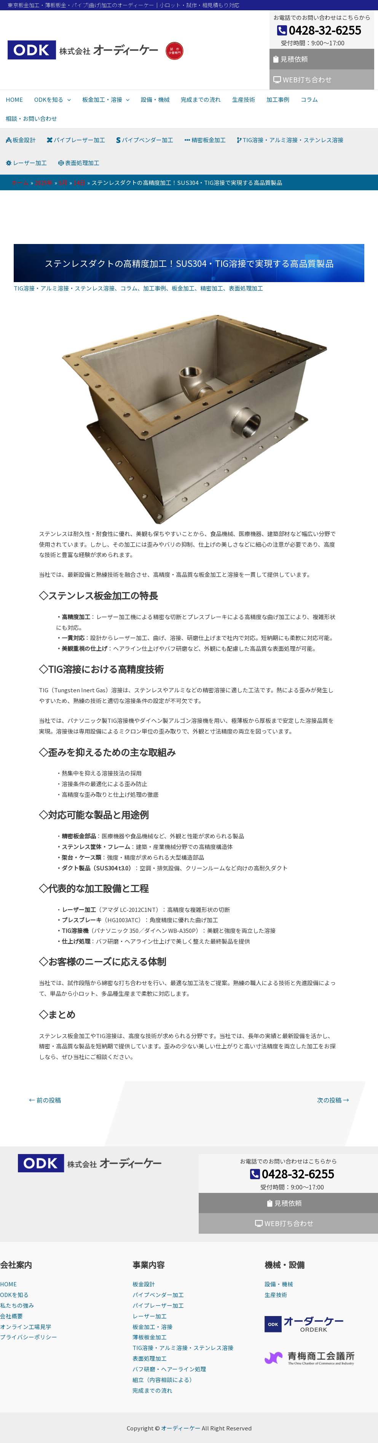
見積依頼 (290, 59)
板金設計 (20, 140)
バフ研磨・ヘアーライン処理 (169, 1369)
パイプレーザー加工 (76, 140)
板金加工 (183, 288)
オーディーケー (181, 1428)
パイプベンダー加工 (144, 140)
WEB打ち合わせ (302, 79)
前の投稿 (45, 1099)
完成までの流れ (201, 99)
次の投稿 (333, 1099)
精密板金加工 (205, 140)
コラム (309, 99)
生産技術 (243, 99)
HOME (14, 99)
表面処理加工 (78, 163)
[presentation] (67, 99)
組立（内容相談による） (163, 1380)
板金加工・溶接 (105, 99)
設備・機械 (155, 99)
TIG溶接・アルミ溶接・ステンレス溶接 (290, 140)
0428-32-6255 (319, 29)
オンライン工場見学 (25, 1327)
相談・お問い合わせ (31, 118)
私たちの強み (17, 1305)
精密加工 (211, 288)
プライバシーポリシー (28, 1337)
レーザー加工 (26, 163)
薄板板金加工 (149, 1337)
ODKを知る (52, 99)
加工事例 (277, 99)
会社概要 (11, 1316)
